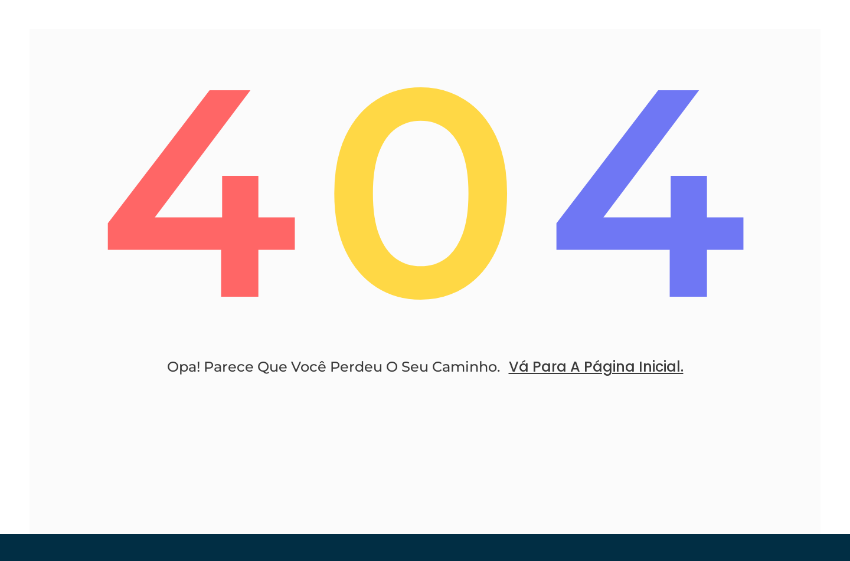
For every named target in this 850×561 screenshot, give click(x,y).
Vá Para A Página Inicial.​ (596, 366)
